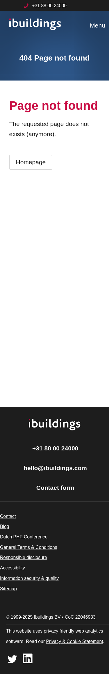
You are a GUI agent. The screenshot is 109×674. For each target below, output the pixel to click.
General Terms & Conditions (28, 547)
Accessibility (12, 567)
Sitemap (8, 588)
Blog (4, 526)
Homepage (31, 162)
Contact (8, 516)
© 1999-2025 (19, 617)
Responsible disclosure (23, 557)
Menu (97, 25)
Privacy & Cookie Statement (74, 641)
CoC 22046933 (80, 617)
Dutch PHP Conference (23, 536)
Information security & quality (29, 578)
